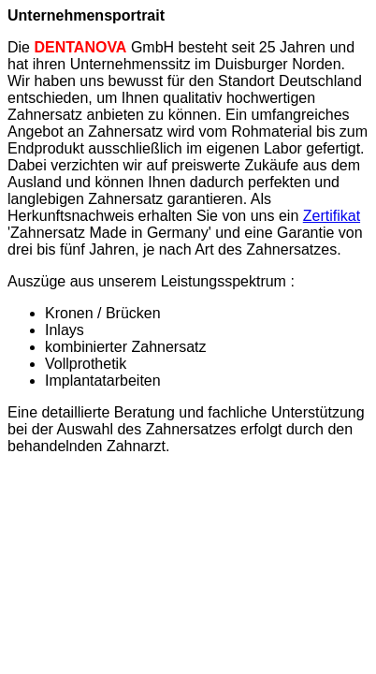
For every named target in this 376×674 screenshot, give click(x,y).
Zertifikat (331, 216)
